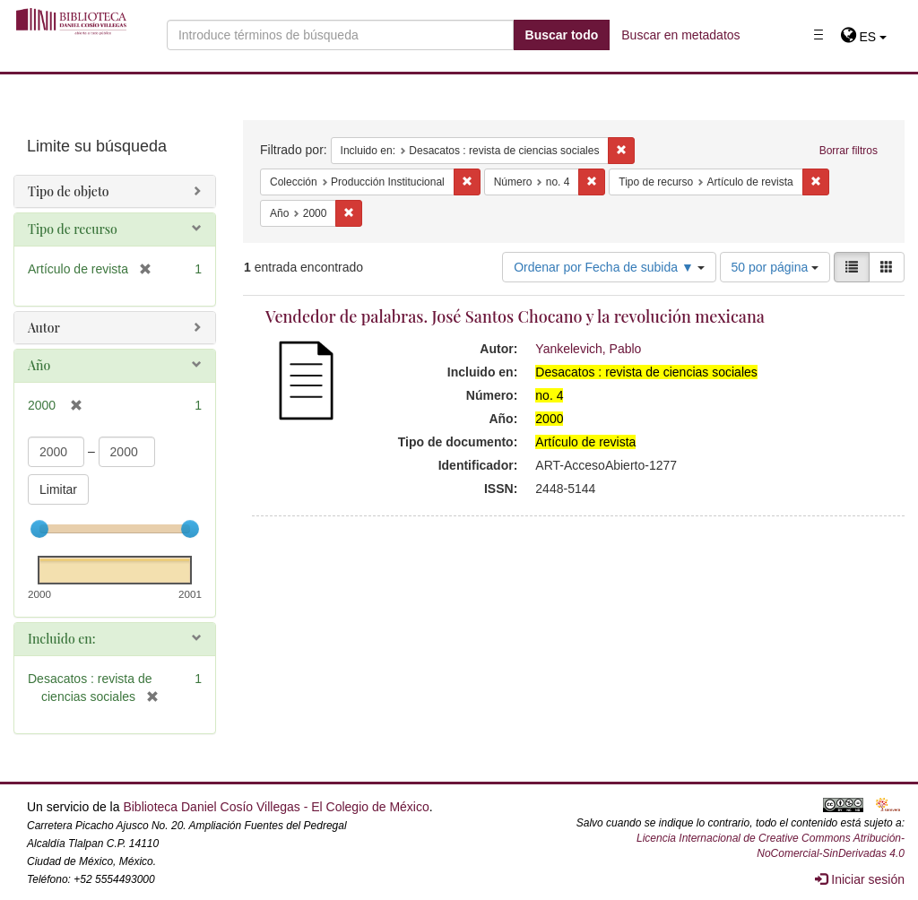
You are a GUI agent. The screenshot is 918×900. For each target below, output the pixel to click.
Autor (44, 327)
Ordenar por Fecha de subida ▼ (609, 267)
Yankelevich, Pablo (588, 349)
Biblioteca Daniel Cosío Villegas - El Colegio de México (276, 807)
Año (39, 365)
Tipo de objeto (68, 191)
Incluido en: (61, 638)
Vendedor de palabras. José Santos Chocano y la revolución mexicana (515, 316)
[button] (864, 36)
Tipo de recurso (72, 229)
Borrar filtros (848, 150)
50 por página (775, 267)
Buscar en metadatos (680, 35)
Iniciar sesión (860, 879)
